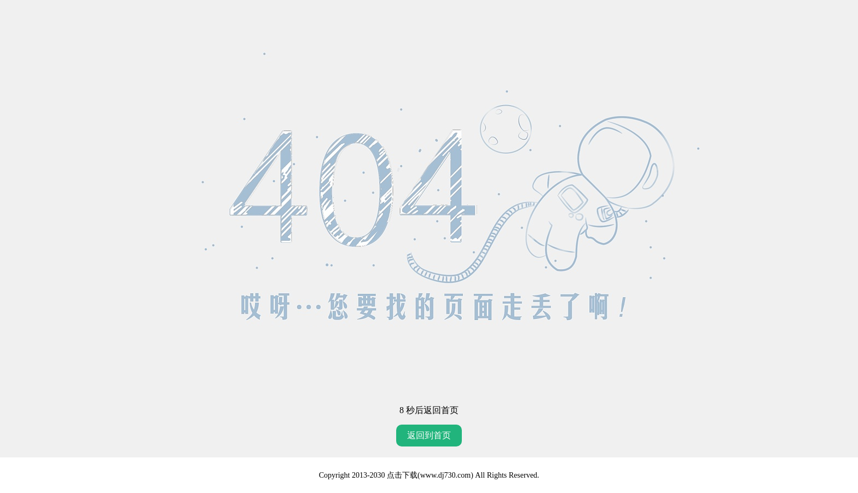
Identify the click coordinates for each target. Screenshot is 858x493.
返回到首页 (429, 435)
